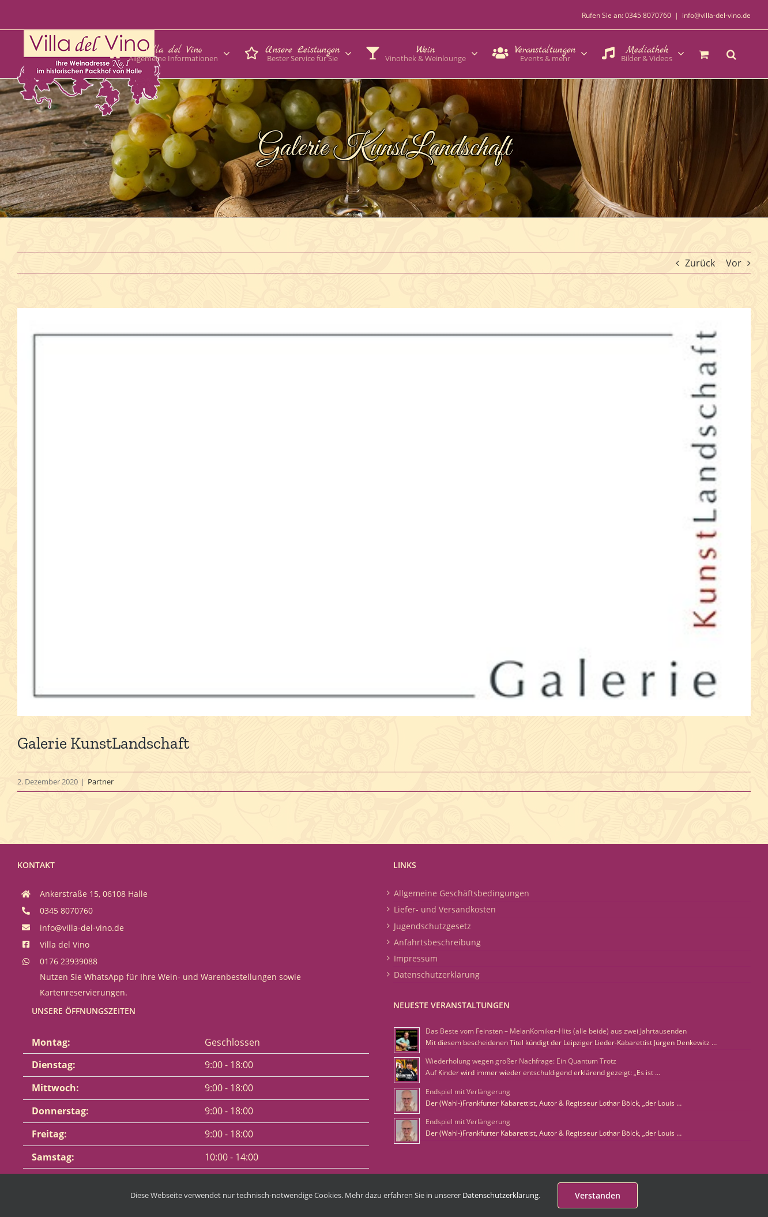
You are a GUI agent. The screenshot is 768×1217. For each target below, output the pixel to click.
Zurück (700, 263)
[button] (731, 53)
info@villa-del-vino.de (716, 15)
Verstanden (597, 1195)
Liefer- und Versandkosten (445, 909)
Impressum (416, 958)
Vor (733, 263)
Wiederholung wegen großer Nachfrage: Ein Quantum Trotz (521, 1061)
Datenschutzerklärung (437, 974)
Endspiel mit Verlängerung (468, 1091)
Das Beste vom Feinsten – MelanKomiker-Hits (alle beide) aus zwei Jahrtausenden (556, 1031)
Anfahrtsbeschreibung (437, 942)
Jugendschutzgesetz (432, 926)
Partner (101, 781)
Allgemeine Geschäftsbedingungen (461, 893)
